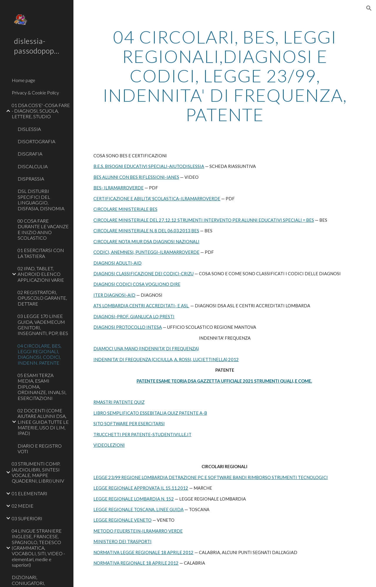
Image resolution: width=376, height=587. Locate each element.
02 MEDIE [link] (22, 505)
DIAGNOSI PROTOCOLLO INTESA (127, 327)
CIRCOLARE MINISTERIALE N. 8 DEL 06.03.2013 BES (146, 230)
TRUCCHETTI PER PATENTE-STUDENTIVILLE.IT (142, 434)
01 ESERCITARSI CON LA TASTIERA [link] (41, 253)
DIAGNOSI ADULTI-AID (117, 263)
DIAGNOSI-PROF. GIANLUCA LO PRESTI (133, 316)
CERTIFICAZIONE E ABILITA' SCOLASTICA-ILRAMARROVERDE (156, 198)
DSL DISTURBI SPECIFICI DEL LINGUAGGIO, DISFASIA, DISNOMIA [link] (41, 199)
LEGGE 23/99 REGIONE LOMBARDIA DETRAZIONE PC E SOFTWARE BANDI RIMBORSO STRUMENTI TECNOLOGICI (210, 477)
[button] (369, 8)
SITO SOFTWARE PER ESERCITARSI (129, 423)
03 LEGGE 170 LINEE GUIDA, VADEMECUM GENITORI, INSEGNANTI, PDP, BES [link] (43, 324)
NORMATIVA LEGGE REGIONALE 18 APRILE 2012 (143, 552)
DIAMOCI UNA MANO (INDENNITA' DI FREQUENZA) (146, 348)
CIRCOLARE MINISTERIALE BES (125, 209)
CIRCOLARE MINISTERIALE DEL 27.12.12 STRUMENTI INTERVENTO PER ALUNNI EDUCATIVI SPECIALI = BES (203, 220)
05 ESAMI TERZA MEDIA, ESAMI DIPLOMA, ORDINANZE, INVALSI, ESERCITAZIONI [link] (42, 386)
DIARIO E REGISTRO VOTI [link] (40, 448)
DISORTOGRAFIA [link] (36, 141)
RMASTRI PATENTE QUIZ (119, 402)
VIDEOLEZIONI (109, 445)
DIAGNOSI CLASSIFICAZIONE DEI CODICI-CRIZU (143, 273)
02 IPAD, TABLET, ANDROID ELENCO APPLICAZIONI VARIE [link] (41, 274)
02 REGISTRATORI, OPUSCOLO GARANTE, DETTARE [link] (42, 297)
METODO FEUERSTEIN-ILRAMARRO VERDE (138, 530)
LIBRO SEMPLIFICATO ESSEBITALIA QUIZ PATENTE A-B (150, 413)
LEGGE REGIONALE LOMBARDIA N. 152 (133, 498)
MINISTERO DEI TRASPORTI (122, 541)
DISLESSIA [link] (29, 129)
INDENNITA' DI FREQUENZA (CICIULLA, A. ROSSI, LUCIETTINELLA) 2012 (166, 359)
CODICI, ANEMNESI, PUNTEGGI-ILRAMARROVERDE (146, 252)
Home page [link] (23, 80)
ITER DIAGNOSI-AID (114, 295)
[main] (225, 75)
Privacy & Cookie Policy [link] (35, 92)
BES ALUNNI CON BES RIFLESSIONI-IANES (136, 177)
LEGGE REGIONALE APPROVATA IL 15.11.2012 (140, 488)
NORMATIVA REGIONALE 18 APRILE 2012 (136, 563)
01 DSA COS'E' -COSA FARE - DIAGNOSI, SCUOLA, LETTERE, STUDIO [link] (41, 110)
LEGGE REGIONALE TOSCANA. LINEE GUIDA (138, 509)
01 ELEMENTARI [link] (29, 493)
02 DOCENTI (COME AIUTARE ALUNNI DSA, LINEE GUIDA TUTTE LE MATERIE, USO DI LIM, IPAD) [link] (43, 422)
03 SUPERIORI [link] (27, 518)
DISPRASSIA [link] (31, 178)
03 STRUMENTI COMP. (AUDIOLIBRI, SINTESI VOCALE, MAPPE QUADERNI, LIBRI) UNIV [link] (38, 472)
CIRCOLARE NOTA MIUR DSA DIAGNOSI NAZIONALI (146, 241)
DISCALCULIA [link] (33, 166)
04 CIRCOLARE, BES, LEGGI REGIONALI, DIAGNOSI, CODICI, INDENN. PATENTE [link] (39, 354)
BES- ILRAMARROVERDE (118, 187)
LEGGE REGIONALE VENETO (122, 520)
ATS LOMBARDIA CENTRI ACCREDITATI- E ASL (141, 305)
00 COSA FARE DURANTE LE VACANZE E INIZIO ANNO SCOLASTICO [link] (43, 229)
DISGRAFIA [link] (30, 153)
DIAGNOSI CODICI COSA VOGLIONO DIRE (136, 284)
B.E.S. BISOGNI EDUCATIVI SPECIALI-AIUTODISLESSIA (148, 166)
